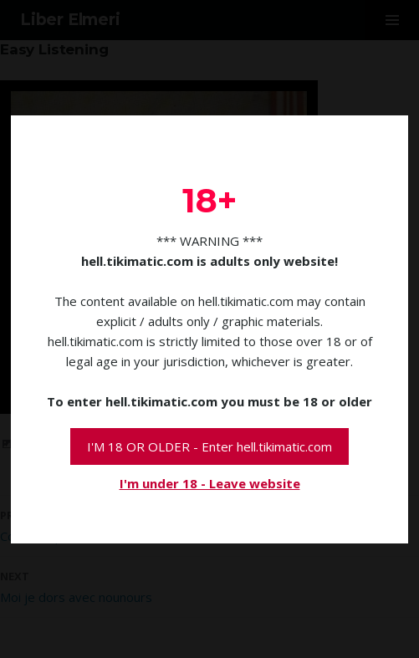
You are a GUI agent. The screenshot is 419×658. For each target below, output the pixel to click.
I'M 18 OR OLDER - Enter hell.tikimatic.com (209, 446)
